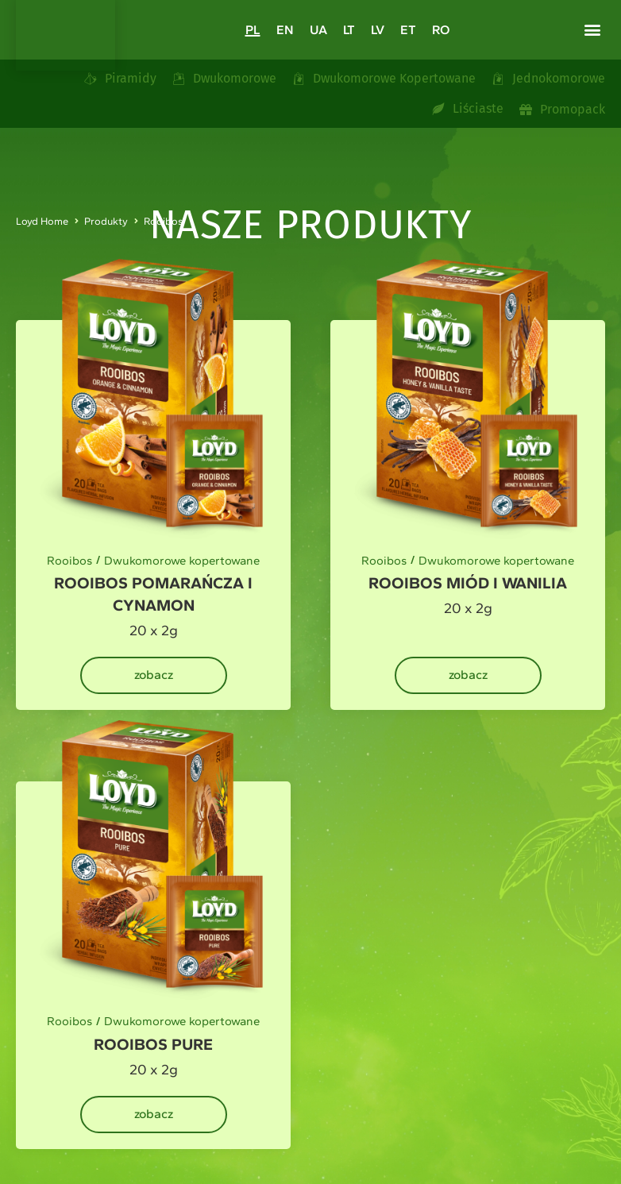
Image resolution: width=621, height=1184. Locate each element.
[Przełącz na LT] (349, 29)
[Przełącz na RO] (440, 29)
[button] (592, 29)
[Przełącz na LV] (377, 29)
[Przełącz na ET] (408, 29)
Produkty (106, 221)
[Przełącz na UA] (318, 29)
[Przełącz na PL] (252, 29)
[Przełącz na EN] (285, 29)
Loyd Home (42, 221)
